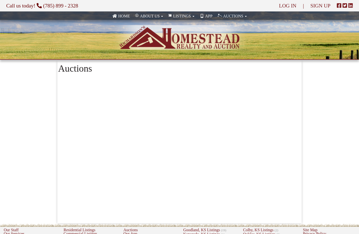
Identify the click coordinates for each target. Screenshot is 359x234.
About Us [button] (149, 16)
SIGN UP (320, 5)
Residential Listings (79, 230)
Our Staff (11, 230)
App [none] (205, 16)
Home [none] (121, 16)
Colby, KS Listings (260, 230)
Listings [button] (181, 16)
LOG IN (287, 5)
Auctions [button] (232, 15)
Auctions (130, 230)
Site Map (310, 230)
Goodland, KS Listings (204, 230)
